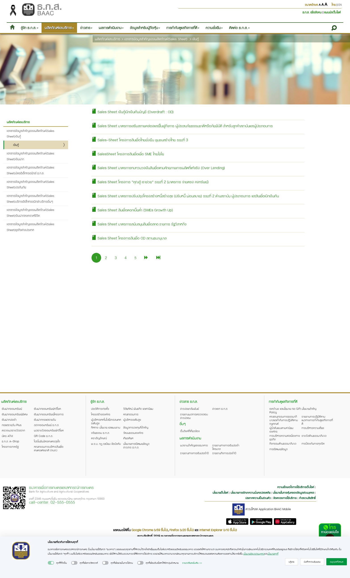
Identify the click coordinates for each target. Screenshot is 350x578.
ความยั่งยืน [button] (214, 27)
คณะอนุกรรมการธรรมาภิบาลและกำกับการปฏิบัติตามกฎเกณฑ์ (283, 420)
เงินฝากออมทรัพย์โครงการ (49, 414)
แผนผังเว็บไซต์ (332, 12)
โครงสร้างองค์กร (100, 414)
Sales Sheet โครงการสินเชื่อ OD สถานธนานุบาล (129, 238)
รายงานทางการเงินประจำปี (194, 453)
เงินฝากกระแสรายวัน (45, 420)
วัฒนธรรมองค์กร (133, 433)
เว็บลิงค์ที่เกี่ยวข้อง (190, 431)
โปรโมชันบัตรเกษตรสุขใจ (47, 441)
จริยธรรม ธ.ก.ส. (100, 433)
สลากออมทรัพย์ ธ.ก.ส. (46, 425)
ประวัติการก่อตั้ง (100, 409)
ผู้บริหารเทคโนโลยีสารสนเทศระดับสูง (106, 421)
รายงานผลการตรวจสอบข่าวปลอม (194, 416)
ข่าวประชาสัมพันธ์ (189, 409)
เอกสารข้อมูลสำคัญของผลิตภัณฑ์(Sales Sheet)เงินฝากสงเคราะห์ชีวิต (30, 213)
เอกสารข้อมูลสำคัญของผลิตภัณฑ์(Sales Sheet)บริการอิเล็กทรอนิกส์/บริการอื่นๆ (30, 198)
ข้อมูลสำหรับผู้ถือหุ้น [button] (145, 27)
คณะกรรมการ (130, 414)
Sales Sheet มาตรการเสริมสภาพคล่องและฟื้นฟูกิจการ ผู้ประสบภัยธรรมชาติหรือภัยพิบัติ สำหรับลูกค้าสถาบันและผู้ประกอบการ (182, 125)
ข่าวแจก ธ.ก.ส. (220, 409)
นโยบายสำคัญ (309, 409)
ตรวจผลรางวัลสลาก (13, 430)
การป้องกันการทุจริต (313, 443)
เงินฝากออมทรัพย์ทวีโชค (47, 409)
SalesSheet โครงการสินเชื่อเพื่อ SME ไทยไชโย (128, 153)
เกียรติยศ (128, 438)
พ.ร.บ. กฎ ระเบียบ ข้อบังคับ (106, 444)
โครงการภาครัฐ (10, 447)
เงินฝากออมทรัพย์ (12, 409)
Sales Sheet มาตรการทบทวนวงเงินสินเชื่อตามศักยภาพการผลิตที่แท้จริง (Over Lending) (158, 167)
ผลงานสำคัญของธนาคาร (194, 445)
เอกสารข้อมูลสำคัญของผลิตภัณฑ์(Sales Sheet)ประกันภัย (30, 184)
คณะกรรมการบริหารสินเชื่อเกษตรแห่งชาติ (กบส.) (48, 448)
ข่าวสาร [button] (86, 27)
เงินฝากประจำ (9, 420)
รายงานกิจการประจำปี (224, 453)
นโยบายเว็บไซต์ (220, 493)
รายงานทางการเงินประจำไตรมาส (225, 447)
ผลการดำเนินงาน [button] (111, 27)
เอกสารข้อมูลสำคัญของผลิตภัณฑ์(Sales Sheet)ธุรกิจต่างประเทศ (30, 227)
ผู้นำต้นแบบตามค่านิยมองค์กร (281, 429)
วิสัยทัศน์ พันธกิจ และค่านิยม (138, 409)
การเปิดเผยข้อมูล (278, 449)
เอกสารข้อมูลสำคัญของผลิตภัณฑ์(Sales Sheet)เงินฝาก (30, 156)
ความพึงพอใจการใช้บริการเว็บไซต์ (296, 487)
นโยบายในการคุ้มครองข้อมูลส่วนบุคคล (293, 493)
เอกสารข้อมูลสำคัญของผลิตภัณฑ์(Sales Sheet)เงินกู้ (30, 134)
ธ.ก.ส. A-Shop (10, 441)
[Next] (146, 257)
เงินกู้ (195, 38)
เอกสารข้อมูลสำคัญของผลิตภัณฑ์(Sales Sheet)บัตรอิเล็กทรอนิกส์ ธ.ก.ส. (30, 170)
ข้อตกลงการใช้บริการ (285, 498)
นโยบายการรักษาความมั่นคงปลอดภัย (250, 493)
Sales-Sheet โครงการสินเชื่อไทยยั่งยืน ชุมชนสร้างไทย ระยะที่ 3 (140, 139)
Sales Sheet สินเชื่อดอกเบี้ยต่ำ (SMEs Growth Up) (132, 209)
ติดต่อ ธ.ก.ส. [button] (239, 27)
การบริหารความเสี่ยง (313, 428)
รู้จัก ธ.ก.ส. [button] (29, 27)
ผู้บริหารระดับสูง (132, 420)
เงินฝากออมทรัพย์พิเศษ (14, 414)
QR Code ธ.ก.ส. (43, 436)
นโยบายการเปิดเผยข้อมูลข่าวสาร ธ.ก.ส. (136, 445)
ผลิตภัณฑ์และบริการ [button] (59, 27)
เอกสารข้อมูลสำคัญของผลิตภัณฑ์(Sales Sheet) (155, 38)
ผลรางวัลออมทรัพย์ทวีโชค (49, 430)
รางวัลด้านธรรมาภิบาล (314, 436)
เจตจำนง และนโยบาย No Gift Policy (285, 410)
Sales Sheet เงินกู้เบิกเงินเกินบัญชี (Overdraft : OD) (133, 111)
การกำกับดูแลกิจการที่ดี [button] (182, 27)
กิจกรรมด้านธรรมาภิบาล (282, 443)
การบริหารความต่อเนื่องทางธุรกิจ (284, 437)
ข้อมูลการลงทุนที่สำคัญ (135, 427)
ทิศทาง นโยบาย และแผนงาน (105, 427)
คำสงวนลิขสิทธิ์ (307, 498)
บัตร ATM (7, 436)
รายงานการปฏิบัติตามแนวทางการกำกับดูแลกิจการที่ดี (317, 420)
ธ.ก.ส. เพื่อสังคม (312, 12)
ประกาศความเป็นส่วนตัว (258, 498)
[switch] (51, 563)
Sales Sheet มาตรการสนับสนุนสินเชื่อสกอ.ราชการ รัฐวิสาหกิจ (139, 224)
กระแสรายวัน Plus (12, 425)
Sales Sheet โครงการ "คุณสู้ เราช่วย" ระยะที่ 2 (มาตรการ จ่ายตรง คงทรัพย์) (150, 181)
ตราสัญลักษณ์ (99, 438)
